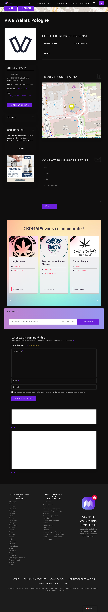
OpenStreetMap (83, 145)
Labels (45, 531)
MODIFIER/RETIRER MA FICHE (81, 587)
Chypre (11, 524)
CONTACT (66, 591)
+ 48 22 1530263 (24, 97)
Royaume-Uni (14, 568)
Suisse (11, 573)
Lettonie (12, 549)
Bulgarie (12, 519)
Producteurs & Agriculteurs (19, 296)
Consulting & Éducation (52, 524)
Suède (11, 570)
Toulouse (17, 274)
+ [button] (44, 93)
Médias (46, 538)
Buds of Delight (80, 278)
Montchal (47, 277)
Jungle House (19, 278)
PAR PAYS (83, 7)
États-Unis (13, 533)
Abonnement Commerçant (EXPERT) (30, 464)
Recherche (88, 329)
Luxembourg (14, 554)
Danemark (13, 528)
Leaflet (69, 145)
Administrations (49, 510)
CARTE (52, 7)
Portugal (12, 563)
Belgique (12, 517)
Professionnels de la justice (53, 542)
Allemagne (13, 510)
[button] (10, 308)
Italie (11, 547)
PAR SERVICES (66, 7)
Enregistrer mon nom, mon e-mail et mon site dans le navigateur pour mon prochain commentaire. (49, 400)
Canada (12, 521)
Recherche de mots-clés (12, 329)
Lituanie (12, 552)
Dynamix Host (73, 596)
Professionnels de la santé (53, 545)
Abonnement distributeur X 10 (27, 458)
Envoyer (49, 214)
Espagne (12, 531)
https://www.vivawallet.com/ (19, 103)
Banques (46, 514)
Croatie (11, 526)
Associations (48, 512)
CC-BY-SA (98, 145)
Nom (15, 389)
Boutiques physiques (51, 517)
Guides (16, 428)
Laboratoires (48, 533)
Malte (11, 556)
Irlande (11, 545)
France (11, 538)
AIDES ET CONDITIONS (47, 591)
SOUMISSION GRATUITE (35, 587)
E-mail (16, 395)
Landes (77, 274)
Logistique (47, 535)
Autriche (12, 514)
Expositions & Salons (51, 528)
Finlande (12, 535)
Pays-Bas (12, 559)
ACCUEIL (16, 587)
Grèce (11, 540)
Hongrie (12, 542)
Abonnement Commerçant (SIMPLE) (30, 470)
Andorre (12, 512)
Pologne (12, 561)
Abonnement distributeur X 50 (27, 452)
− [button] (44, 95)
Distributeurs (48, 526)
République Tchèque (17, 566)
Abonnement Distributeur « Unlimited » (31, 447)
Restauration (48, 547)
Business (17, 425)
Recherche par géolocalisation (73, 329)
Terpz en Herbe (50, 281)
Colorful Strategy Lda (54, 598)
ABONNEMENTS (57, 587)
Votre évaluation (19, 353)
